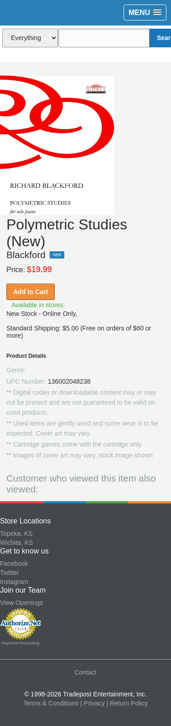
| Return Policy (127, 703)
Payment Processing (21, 643)
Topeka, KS (16, 533)
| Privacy (92, 703)
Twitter (9, 572)
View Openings (21, 602)
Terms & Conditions (50, 703)
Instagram (14, 581)
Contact (85, 672)
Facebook (14, 563)
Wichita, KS (16, 542)
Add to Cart (30, 291)
